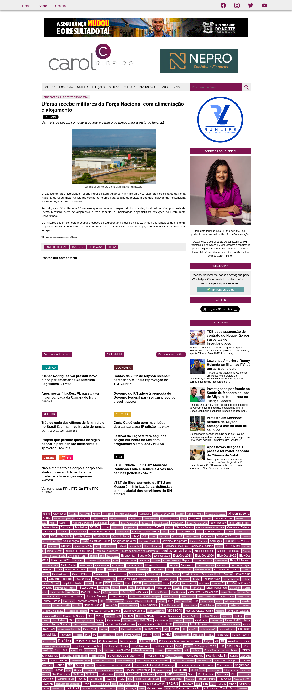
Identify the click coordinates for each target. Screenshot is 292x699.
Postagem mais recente (57, 354)
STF (233, 674)
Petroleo (78, 635)
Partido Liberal (146, 624)
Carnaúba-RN (123, 532)
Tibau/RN (48, 683)
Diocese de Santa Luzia (78, 550)
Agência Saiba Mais (126, 514)
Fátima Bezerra (155, 565)
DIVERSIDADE (147, 87)
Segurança (96, 247)
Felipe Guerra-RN (206, 565)
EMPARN (91, 560)
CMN (145, 536)
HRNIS (89, 583)
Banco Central (161, 523)
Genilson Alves (136, 574)
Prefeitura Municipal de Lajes (56, 646)
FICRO (92, 570)
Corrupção (216, 541)
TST (212, 684)
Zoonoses (242, 688)
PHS (87, 635)
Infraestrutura (87, 587)
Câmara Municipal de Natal (210, 527)
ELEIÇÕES (98, 87)
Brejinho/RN (130, 527)
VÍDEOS (49, 457)
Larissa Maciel (243, 597)
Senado (58, 670)
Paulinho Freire (152, 628)
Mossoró (78, 247)
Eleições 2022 (226, 555)
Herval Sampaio (231, 579)
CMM (135, 536)
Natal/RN (150, 616)
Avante (113, 523)
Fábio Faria (86, 565)
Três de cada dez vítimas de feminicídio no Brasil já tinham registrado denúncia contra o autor (73, 426)
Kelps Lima (136, 596)
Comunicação (71, 541)
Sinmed (160, 674)
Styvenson (48, 678)
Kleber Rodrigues (152, 597)
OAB (71, 620)
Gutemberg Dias (168, 579)
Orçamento (113, 620)
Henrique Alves (211, 579)
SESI (202, 670)
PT (80, 650)
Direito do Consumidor (106, 551)
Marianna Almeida (61, 605)
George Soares (171, 574)
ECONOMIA (66, 87)
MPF (90, 616)
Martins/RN (111, 605)
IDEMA (137, 583)
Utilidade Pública (106, 688)
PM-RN (147, 634)
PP (216, 641)
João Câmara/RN (110, 592)
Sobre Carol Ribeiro (220, 151)
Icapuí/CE (117, 583)
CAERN (159, 527)
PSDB (246, 646)
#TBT (119, 456)
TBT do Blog (95, 679)
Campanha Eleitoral (238, 527)
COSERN (229, 541)
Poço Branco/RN (182, 635)
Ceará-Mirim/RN (186, 531)
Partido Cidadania (60, 624)
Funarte (245, 570)
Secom (89, 665)
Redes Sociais (211, 650)
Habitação (184, 579)
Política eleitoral (108, 641)
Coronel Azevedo (198, 541)
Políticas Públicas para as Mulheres (180, 641)
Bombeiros (81, 527)
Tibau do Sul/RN (241, 679)
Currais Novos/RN (83, 546)
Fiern (100, 569)
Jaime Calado (57, 592)
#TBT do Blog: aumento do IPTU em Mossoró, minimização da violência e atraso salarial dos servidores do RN (143, 486)
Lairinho (221, 596)
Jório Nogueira (178, 592)
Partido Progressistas (201, 624)
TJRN (86, 683)
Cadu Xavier (145, 527)
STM (247, 674)
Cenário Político (214, 531)
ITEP (186, 588)
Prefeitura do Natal (238, 641)
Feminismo (222, 565)
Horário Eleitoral (51, 583)
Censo (229, 531)
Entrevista (144, 560)
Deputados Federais (201, 546)
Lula (196, 601)
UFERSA (112, 247)
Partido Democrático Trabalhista (87, 624)
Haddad (196, 579)
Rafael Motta (122, 650)
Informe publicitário (65, 588)
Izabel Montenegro (216, 587)
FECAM (174, 565)
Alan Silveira (167, 514)
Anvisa (164, 519)
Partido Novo (181, 624)
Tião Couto (225, 678)
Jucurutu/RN (243, 592)
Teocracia (190, 679)
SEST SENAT (214, 670)
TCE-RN (110, 678)
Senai (68, 670)
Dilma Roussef (54, 551)
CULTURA (129, 87)
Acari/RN (73, 514)
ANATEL (122, 519)
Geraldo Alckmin (190, 574)
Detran (219, 546)
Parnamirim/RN (233, 620)
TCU (130, 679)
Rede (186, 650)
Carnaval (136, 531)
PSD (237, 646)
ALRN (47, 518)
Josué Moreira (228, 592)
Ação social (59, 513)
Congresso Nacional (124, 541)
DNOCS (93, 556)
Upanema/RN (89, 688)
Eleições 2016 (162, 555)
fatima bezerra (134, 565)
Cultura (66, 546)
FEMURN (48, 569)
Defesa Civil (135, 546)
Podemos (198, 635)
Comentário (208, 536)
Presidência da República (86, 646)
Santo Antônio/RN (125, 661)
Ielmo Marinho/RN (152, 583)
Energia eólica (128, 560)
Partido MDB (164, 624)
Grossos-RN (108, 579)
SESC (194, 670)
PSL (56, 650)
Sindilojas (78, 674)
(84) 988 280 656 (220, 289)
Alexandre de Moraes (215, 514)
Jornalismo (194, 592)
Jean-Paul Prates (90, 592)
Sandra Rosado (59, 660)
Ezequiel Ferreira (239, 560)
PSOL (65, 650)
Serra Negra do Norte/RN (110, 670)
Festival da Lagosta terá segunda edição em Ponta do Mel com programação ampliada (140, 440)
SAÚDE (165, 87)
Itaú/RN (177, 588)
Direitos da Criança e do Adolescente (139, 551)
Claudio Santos (101, 536)
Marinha (77, 605)
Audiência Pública (82, 523)
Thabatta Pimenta (206, 679)
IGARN (175, 583)
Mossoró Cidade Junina (199, 610)
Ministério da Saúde (53, 610)
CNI (160, 536)
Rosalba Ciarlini (216, 655)
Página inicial (114, 354)
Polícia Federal (241, 634)
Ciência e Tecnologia (61, 536)
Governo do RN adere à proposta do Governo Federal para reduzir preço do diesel (144, 397)
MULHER (82, 87)
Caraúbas (63, 531)
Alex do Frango (195, 514)
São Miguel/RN (204, 661)
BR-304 (94, 527)
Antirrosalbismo (151, 519)
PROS (213, 646)
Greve (96, 579)
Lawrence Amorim (86, 601)
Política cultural (85, 641)
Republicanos (80, 656)
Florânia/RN (143, 570)
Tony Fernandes (100, 683)
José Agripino (210, 592)
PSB (221, 646)
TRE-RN (172, 683)
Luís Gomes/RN (183, 601)
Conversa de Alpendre (174, 541)
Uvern (120, 688)
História (246, 579)
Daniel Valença (108, 546)
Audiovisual (101, 523)
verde (141, 688)
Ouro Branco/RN (130, 620)
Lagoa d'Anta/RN (170, 597)
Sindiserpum (106, 674)
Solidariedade (206, 674)
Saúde (59, 665)
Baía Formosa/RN (129, 523)
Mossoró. (220, 611)
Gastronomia (100, 574)
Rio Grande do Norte (121, 655)
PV (99, 650)
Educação (144, 555)
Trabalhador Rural (128, 683)
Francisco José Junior (226, 569)
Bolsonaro (66, 527)
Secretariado (224, 665)
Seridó (77, 670)
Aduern (96, 514)
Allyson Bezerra (239, 513)
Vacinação (131, 688)
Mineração (222, 605)
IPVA (131, 588)
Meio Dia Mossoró (171, 605)
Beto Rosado (218, 522)
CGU (45, 536)
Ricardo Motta (97, 656)
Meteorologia (190, 605)
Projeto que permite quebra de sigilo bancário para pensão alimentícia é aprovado (71, 444)
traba (114, 684)
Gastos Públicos (81, 574)
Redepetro (196, 650)
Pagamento (161, 620)
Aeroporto (108, 514)
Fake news (117, 565)
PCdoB (175, 628)
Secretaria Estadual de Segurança (154, 665)
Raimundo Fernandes (142, 650)
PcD (166, 629)
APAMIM (173, 518)
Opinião (100, 620)
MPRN (99, 616)
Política (64, 641)
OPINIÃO (114, 87)
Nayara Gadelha (191, 616)
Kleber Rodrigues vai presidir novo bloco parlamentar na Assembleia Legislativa (69, 380)
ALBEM (180, 514)
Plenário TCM (106, 635)
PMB (157, 635)
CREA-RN (53, 546)
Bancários (146, 523)
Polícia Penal (49, 641)
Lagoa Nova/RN (188, 597)
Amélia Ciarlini (99, 518)
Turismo (221, 683)
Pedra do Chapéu (208, 629)
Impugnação (218, 583)
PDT (184, 629)
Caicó (169, 527)
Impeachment (189, 583)
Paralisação (201, 620)
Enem (115, 560)
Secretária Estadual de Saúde (113, 665)
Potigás (208, 641)
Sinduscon (148, 674)
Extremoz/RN (221, 560)
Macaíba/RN (207, 601)
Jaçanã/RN (235, 588)
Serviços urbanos (162, 670)
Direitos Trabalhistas (228, 550)
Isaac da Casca (145, 588)
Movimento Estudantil (238, 610)
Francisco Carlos (183, 569)
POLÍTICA (49, 87)
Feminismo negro (241, 565)
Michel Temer (207, 605)
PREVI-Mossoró (140, 646)
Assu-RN (64, 522)
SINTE (191, 674)
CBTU (164, 532)
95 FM (46, 513)
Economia (128, 555)
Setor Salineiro (231, 670)
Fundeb (46, 574)
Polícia (209, 635)
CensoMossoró (243, 532)
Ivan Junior (197, 588)
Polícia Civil (222, 634)
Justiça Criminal (51, 596)
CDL (172, 531)
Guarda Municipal (127, 579)
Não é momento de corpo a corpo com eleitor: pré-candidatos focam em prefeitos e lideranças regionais (72, 472)
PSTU (74, 650)
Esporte (186, 560)
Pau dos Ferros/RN (131, 629)
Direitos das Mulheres (176, 550)
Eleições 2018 (182, 555)
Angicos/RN (135, 518)
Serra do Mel (90, 670)
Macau (219, 601)
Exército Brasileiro (203, 560)
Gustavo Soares (148, 579)
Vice (167, 688)
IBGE (107, 583)
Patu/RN (114, 629)
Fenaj (59, 569)
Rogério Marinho (194, 655)
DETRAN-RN (232, 546)
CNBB (153, 536)
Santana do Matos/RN (103, 661)
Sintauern (181, 674)
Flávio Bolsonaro (127, 570)
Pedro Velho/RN (227, 629)
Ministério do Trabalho (76, 611)
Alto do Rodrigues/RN (63, 519)
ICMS (128, 583)
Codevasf (177, 536)
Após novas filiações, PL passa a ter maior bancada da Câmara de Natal (228, 451)
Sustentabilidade (65, 679)
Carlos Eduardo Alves (101, 531)
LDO (102, 601)
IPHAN (115, 588)
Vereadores (154, 688)
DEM (146, 546)
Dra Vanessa (112, 556)
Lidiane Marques (115, 601)
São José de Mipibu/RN (183, 661)
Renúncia (66, 656)
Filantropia (111, 570)
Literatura (150, 601)
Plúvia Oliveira (132, 635)
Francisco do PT (203, 570)
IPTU (124, 588)
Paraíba (188, 620)
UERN (232, 683)
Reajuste (159, 650)
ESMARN (156, 560)
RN (140, 655)
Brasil (105, 527)
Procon (188, 646)
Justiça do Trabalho (72, 596)
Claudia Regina (83, 536)
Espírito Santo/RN (171, 560)
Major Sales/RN (232, 601)
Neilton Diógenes (210, 616)
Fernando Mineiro (75, 569)
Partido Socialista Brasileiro (227, 624)
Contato (60, 6)
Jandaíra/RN (72, 592)
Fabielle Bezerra (50, 565)
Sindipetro (91, 674)
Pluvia (119, 635)
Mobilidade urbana (134, 610)
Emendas (78, 560)
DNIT (84, 555)
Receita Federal (174, 650)
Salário (234, 655)
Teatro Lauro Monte (172, 679)
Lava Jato (68, 601)
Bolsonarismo (50, 527)
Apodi (183, 519)
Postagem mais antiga (170, 354)
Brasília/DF (117, 527)
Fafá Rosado (102, 565)
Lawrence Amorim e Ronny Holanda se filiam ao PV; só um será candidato (228, 364)
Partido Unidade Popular (69, 629)
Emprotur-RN (104, 560)
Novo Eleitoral (59, 620)
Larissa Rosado (51, 601)
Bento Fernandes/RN (197, 523)
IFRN (166, 583)
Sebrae (79, 665)
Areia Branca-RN (223, 518)
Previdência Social (162, 646)
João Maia (142, 592)
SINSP (170, 674)
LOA (170, 601)
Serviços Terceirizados (137, 670)
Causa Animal (151, 531)
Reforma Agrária (229, 650)
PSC (229, 646)
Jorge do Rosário (159, 592)
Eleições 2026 (60, 560)
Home (26, 6)
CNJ (167, 536)
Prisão (179, 646)
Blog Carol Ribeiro (239, 523)
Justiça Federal (118, 596)
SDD (70, 665)
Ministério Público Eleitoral (105, 610)
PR (222, 641)
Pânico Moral (176, 620)
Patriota (103, 629)
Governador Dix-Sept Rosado (217, 574)
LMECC (161, 601)
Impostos (204, 583)
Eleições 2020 (204, 555)
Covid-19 (243, 541)
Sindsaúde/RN (133, 674)
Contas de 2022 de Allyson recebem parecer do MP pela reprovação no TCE (142, 380)
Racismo (108, 650)
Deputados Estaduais (176, 546)
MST (119, 616)
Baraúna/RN (177, 523)
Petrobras (65, 634)
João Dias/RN (127, 592)
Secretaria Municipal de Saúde (196, 665)
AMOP (113, 519)
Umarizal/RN (57, 688)
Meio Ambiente (148, 605)
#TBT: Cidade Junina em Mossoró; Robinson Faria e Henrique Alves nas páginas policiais (143, 469)
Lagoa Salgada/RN (206, 597)
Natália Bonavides (170, 616)
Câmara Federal (184, 527)
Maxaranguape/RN (128, 605)
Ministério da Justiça (239, 605)
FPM (169, 569)
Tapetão (81, 678)
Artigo (53, 523)
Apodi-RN (194, 518)
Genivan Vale (153, 574)
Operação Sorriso (85, 620)
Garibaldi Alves (60, 574)
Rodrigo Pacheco (174, 656)
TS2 (198, 683)
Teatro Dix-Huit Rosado (147, 679)
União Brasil (72, 688)
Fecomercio (187, 565)
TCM (121, 678)
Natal (138, 616)
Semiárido (47, 670)
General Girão (118, 574)
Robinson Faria (155, 655)
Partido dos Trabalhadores (120, 624)
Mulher (128, 616)
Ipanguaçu (104, 588)
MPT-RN (110, 616)
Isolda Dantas (163, 587)
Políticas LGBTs (148, 641)
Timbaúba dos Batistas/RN (68, 684)
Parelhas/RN (216, 620)
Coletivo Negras (192, 536)
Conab (85, 541)
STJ (240, 674)
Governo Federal (56, 247)
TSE (205, 683)
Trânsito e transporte (152, 683)
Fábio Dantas (68, 565)
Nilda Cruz (226, 616)
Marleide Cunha (93, 605)
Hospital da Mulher (72, 583)
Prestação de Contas (116, 646)
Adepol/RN (85, 514)
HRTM (98, 583)
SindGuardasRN (61, 674)
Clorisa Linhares (120, 536)
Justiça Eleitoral (96, 596)
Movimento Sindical (74, 616)
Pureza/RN (90, 650)
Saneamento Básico (80, 661)
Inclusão (231, 583)
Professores (200, 646)
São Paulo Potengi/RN (226, 660)
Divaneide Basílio (57, 556)
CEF (200, 531)
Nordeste (238, 616)
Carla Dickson (78, 531)
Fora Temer (158, 569)
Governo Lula (82, 579)
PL (94, 634)
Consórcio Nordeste (149, 541)
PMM (166, 634)
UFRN (46, 688)
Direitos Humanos (204, 550)
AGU (156, 514)
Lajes (231, 596)
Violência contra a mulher (186, 688)
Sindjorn (119, 674)
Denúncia (156, 546)
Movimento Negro (51, 616)
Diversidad (73, 555)
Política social (128, 641)
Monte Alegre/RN (156, 611)
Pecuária (193, 629)
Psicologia (47, 650)
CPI (44, 546)
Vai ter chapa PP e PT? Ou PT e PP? (70, 488)
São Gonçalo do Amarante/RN (153, 660)
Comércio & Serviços (227, 536)
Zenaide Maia (228, 688)
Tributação (187, 683)
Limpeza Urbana (134, 601)
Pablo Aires (146, 620)
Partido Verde (90, 629)
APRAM (207, 518)
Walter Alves (210, 688)
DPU (102, 556)
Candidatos (49, 531)
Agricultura (145, 513)
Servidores (181, 670)
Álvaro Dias (82, 518)
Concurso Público (100, 541)
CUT (97, 546)
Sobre (43, 6)
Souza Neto (223, 674)
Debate (122, 546)
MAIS (177, 87)
